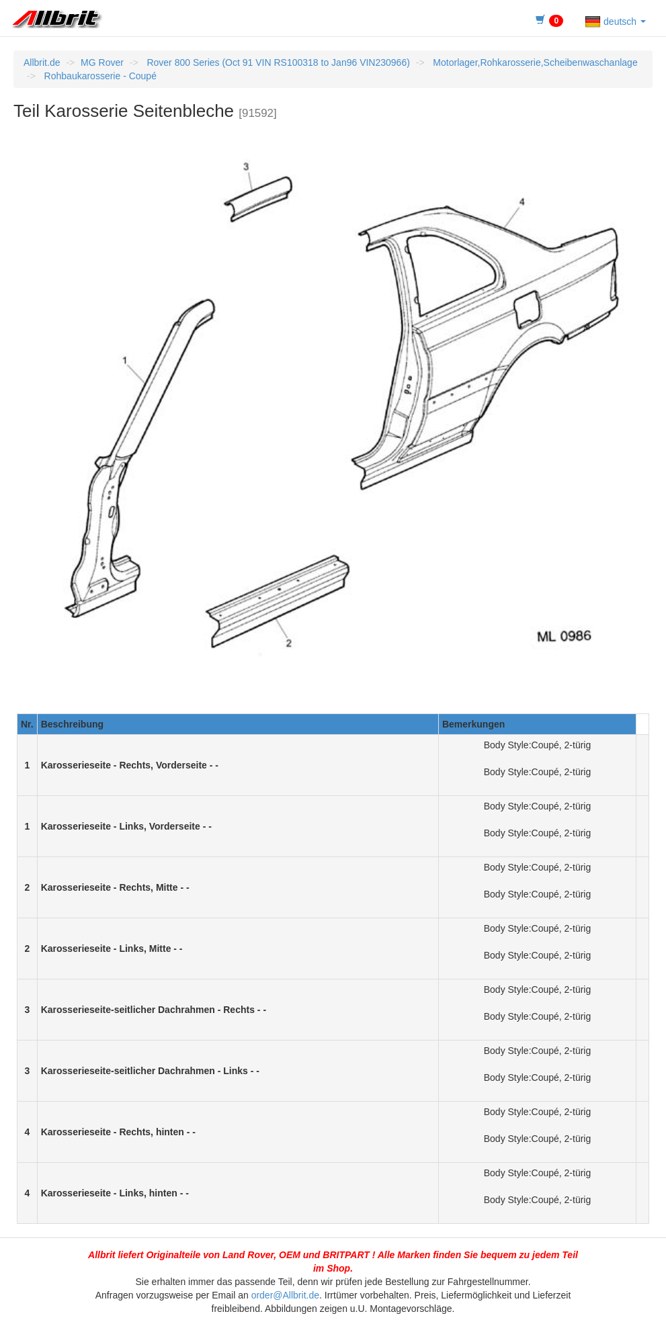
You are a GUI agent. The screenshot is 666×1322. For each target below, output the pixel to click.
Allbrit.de (42, 62)
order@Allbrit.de (285, 1295)
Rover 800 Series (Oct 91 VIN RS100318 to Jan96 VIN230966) (277, 62)
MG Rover (102, 62)
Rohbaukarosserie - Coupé (99, 76)
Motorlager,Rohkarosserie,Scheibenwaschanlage (533, 62)
